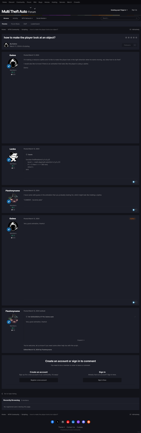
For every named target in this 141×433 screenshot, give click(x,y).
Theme (61, 427)
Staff (25, 24)
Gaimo (14, 44)
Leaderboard (35, 24)
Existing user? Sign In (119, 10)
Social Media (41, 18)
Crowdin (77, 2)
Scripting (26, 46)
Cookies (80, 427)
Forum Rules (15, 24)
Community (21, 2)
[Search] (112, 18)
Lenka (13, 149)
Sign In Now (102, 380)
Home (4, 2)
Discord (11, 2)
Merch (69, 2)
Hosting (54, 2)
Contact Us (71, 427)
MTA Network (27, 18)
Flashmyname (13, 190)
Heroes (47, 2)
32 (13, 210)
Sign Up (134, 10)
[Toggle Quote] (27, 154)
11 (13, 168)
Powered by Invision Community (70, 430)
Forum (29, 2)
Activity (15, 18)
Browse (6, 19)
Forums (4, 24)
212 (13, 74)
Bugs (40, 2)
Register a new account (39, 380)
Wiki (34, 2)
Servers (62, 2)
